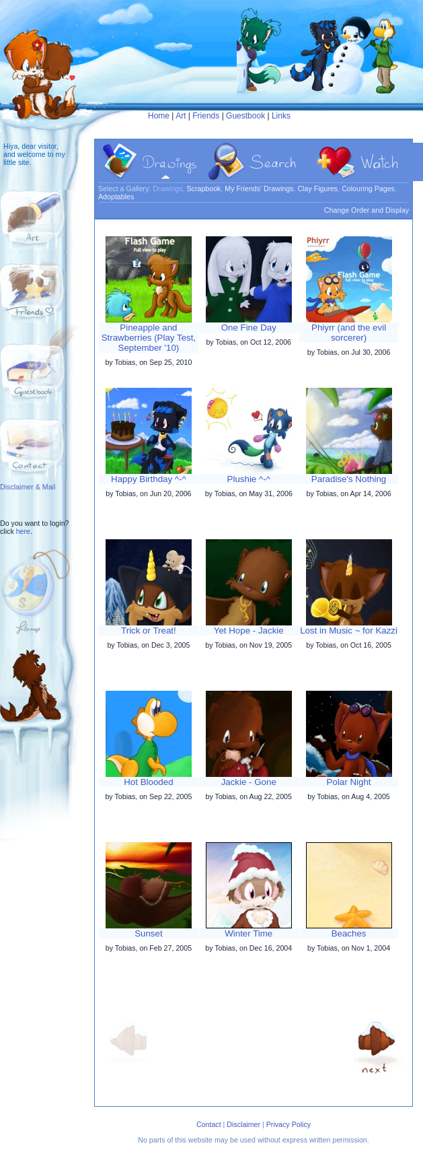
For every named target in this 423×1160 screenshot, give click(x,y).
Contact (208, 1124)
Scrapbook (203, 188)
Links (281, 116)
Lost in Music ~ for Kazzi (348, 630)
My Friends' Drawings (259, 188)
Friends (205, 116)
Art (181, 116)
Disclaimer (243, 1124)
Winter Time (248, 933)
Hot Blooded (148, 782)
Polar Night (349, 782)
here (23, 531)
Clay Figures (317, 188)
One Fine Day (248, 327)
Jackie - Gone (248, 782)
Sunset (148, 933)
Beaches (349, 933)
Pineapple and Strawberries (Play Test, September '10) (149, 337)
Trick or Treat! (148, 630)
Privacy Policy (288, 1124)
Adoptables (116, 197)
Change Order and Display (366, 210)
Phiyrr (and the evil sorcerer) (348, 332)
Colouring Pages (368, 188)
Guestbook (245, 116)
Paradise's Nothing (348, 479)
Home (158, 116)
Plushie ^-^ (248, 479)
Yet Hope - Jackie (249, 630)
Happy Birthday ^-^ (148, 479)
